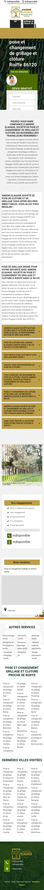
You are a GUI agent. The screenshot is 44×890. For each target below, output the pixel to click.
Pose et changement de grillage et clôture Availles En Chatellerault (36, 776)
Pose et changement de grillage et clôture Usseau (21, 775)
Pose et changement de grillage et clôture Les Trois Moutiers (21, 701)
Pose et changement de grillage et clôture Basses (36, 722)
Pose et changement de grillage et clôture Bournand (7, 722)
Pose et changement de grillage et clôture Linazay (7, 826)
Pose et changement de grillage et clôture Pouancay (36, 689)
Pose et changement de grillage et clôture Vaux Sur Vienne (7, 792)
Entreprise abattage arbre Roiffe (21, 645)
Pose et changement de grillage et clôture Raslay (7, 705)
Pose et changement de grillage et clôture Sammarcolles (36, 738)
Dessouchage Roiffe (8, 637)
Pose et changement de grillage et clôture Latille (36, 810)
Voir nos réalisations (19, 72)
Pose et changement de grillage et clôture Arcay (7, 810)
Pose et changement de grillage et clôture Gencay (21, 826)
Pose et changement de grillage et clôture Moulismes (36, 826)
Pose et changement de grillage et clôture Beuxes (21, 741)
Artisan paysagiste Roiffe (36, 655)
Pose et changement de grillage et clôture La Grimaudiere (7, 775)
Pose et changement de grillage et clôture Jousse (21, 810)
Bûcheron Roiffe (21, 637)
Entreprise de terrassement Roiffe (8, 645)
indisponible (12, 1)
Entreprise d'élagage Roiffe (7, 655)
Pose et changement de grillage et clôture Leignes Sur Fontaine (21, 792)
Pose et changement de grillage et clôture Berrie (36, 705)
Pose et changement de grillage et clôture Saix (7, 689)
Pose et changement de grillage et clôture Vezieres (7, 738)
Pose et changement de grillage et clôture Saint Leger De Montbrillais (21, 721)
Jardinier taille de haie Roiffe (36, 645)
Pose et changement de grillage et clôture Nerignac (36, 794)
